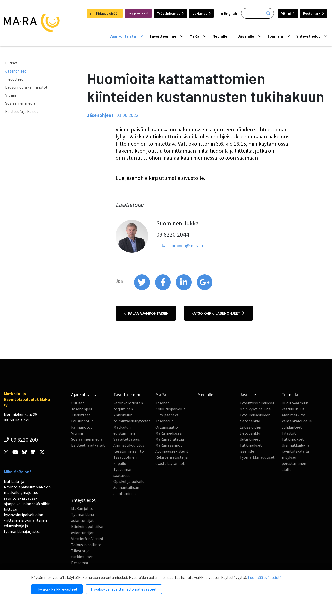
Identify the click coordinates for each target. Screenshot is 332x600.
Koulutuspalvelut (170, 408)
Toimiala (278, 36)
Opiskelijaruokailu (128, 481)
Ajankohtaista (126, 36)
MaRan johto (82, 508)
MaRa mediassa (168, 433)
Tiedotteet (14, 79)
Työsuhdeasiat (170, 13)
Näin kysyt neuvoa (255, 408)
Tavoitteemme (166, 36)
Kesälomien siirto (128, 451)
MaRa (198, 36)
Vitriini (287, 13)
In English (228, 13)
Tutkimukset (293, 439)
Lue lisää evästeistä (265, 577)
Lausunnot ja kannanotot (26, 87)
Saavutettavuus (126, 439)
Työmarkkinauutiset (257, 457)
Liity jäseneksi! (138, 13)
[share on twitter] (142, 288)
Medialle (219, 35)
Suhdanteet (292, 427)
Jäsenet (162, 402)
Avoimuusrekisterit (171, 451)
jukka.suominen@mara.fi (179, 246)
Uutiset (11, 62)
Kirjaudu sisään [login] (104, 13)
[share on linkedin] (184, 288)
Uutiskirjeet (250, 439)
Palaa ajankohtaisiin (146, 313)
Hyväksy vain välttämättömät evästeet (124, 589)
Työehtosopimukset (257, 402)
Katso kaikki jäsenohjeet (217, 313)
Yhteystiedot (311, 36)
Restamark (313, 13)
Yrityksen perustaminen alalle (294, 463)
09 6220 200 (21, 439)
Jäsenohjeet (15, 70)
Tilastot (289, 433)
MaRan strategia (169, 439)
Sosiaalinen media (20, 103)
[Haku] (257, 13)
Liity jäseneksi (167, 414)
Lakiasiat (201, 13)
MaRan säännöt (168, 445)
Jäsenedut (164, 420)
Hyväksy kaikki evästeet (56, 589)
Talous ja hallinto (86, 544)
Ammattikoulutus (128, 445)
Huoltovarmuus (295, 402)
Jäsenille (249, 36)
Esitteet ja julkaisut (21, 111)
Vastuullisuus (293, 408)
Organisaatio (166, 427)
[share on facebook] (163, 288)
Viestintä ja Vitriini (87, 538)
